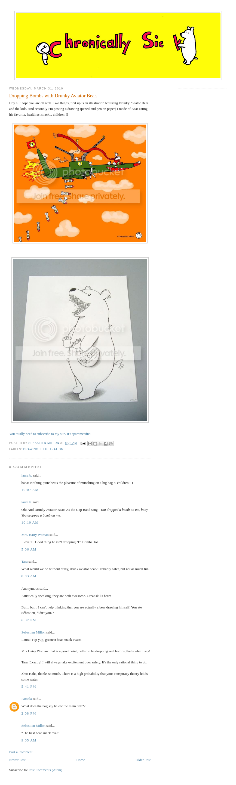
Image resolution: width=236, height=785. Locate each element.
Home (80, 760)
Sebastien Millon (33, 632)
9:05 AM (29, 740)
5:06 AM (29, 549)
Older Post (143, 760)
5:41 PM (29, 686)
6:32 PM (29, 620)
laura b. (27, 475)
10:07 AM (30, 490)
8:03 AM (29, 576)
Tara (25, 562)
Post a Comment (21, 752)
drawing (31, 449)
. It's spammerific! (78, 434)
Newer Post (17, 760)
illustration (52, 449)
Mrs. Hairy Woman (35, 535)
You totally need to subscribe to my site (37, 434)
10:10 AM (30, 522)
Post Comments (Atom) (45, 770)
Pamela (27, 699)
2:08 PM (29, 713)
